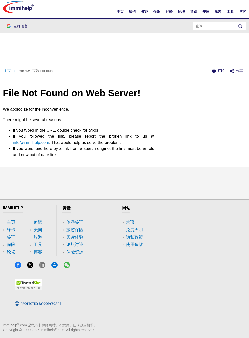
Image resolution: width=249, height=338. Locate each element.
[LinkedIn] (44, 266)
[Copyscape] (38, 304)
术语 (130, 222)
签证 (144, 12)
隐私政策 (134, 237)
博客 (242, 12)
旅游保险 (74, 229)
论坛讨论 (74, 244)
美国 (205, 12)
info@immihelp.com (31, 142)
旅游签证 (74, 222)
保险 (156, 12)
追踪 (193, 12)
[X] (32, 266)
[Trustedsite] (28, 288)
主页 (120, 12)
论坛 (181, 12)
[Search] (240, 26)
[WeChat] (69, 266)
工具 (230, 12)
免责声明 (134, 229)
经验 (169, 12)
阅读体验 (74, 237)
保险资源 (74, 252)
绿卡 (132, 12)
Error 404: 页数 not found (35, 71)
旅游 (218, 12)
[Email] (56, 266)
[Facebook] (20, 266)
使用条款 (134, 244)
